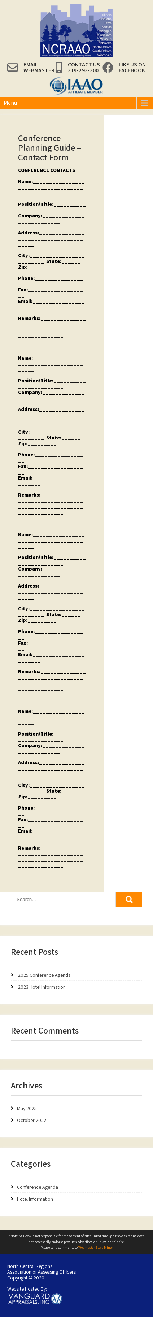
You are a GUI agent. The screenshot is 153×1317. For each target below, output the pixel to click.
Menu (10, 103)
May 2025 (27, 1108)
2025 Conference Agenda (44, 975)
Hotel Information (35, 1199)
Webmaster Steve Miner (95, 1247)
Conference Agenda (37, 1187)
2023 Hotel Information (42, 987)
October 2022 (31, 1120)
